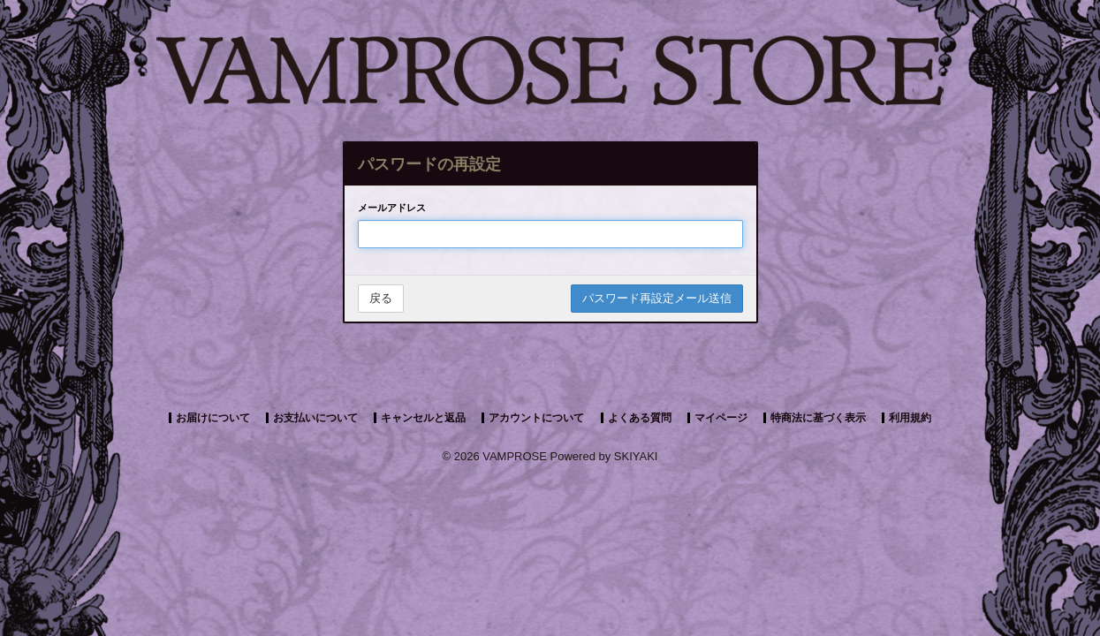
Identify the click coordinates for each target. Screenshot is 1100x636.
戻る (380, 298)
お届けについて (213, 418)
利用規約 (910, 418)
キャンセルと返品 (423, 418)
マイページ (720, 418)
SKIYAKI (636, 456)
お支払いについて (315, 418)
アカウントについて (536, 418)
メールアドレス (392, 207)
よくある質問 (639, 418)
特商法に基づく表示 (818, 418)
